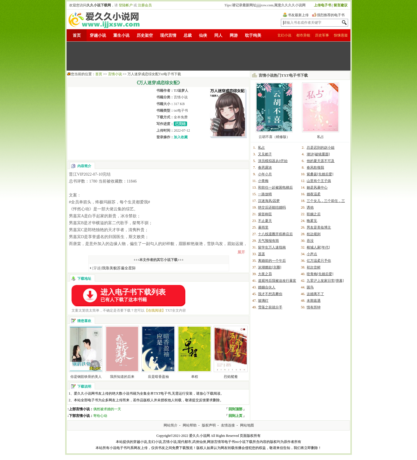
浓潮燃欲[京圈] (269, 267)
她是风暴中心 (317, 187)
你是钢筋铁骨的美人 (86, 377)
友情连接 (228, 425)
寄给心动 (100, 416)
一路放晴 (265, 194)
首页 (77, 35)
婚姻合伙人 (266, 287)
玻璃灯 (263, 301)
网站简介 (171, 425)
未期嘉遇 (314, 301)
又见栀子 (265, 154)
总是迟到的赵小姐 (320, 148)
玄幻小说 (284, 35)
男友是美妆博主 (319, 227)
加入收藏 (181, 137)
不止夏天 (265, 221)
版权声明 (209, 425)
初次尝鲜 (314, 267)
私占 (320, 137)
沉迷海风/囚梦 (269, 201)
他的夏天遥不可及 (320, 161)
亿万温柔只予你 (319, 261)
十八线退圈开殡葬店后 (275, 234)
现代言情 (168, 35)
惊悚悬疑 (341, 35)
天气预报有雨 (268, 241)
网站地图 (247, 425)
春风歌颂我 (315, 167)
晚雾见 (312, 221)
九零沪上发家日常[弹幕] (325, 281)
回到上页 (235, 416)
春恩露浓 (265, 167)
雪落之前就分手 (270, 307)
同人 (218, 35)
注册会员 (145, 5)
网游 (234, 35)
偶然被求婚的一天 (107, 409)
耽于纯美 (253, 35)
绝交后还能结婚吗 (272, 207)
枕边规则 (314, 234)
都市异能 (303, 35)
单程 (194, 377)
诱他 (310, 207)
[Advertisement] (208, 56)
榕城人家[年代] (318, 247)
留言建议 (341, 5)
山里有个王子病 (319, 181)
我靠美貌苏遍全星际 (114, 268)
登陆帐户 (126, 5)
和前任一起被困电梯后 (275, 187)
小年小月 (265, 174)
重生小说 (121, 35)
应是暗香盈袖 (158, 377)
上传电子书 (322, 5)
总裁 (188, 35)
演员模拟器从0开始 (273, 161)
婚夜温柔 (314, 194)
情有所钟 (314, 307)
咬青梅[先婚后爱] (320, 274)
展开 (241, 252)
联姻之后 (314, 214)
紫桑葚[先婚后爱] (320, 174)
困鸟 (310, 287)
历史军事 (322, 35)
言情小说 (115, 74)
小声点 (312, 254)
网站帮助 (190, 425)
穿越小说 (98, 35)
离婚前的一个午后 (272, 261)
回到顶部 (235, 409)
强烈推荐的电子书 (331, 15)
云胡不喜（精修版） (274, 137)
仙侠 (203, 35)
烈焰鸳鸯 (231, 377)
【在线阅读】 (155, 310)
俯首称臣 (265, 214)
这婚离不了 (315, 294)
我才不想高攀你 (270, 294)
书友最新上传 (298, 15)
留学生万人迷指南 (272, 247)
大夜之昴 (265, 274)
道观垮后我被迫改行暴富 (277, 281)
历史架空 (145, 35)
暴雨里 (263, 227)
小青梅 (263, 181)
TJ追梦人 (181, 91)
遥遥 (261, 254)
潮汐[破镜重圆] (318, 154)
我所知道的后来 (122, 377)
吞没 (310, 241)
